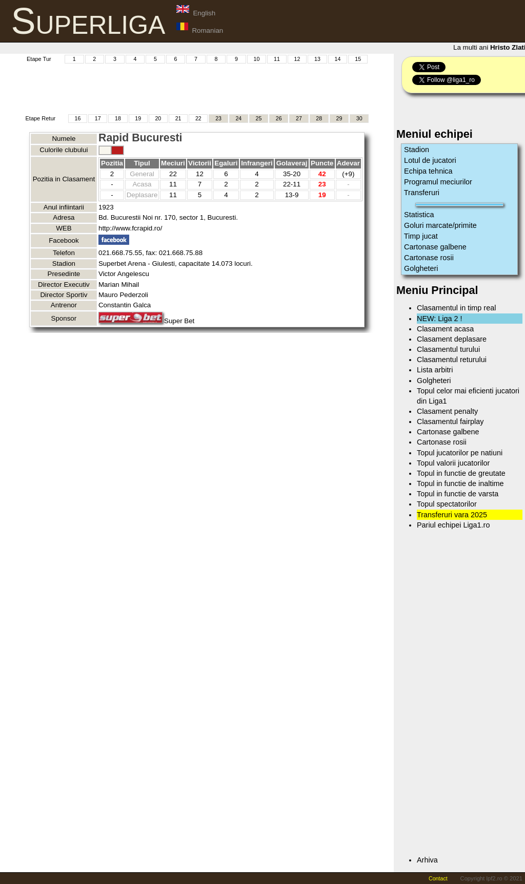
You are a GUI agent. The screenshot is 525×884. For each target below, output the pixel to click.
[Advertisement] (196, 88)
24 (238, 118)
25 (259, 118)
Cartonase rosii (429, 258)
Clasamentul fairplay (450, 421)
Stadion (416, 149)
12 (297, 59)
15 (358, 59)
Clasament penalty (447, 411)
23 (218, 118)
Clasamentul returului (452, 359)
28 (319, 118)
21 (178, 118)
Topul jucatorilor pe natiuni (459, 453)
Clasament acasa (445, 329)
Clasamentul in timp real (456, 308)
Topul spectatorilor (447, 504)
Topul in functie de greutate (461, 473)
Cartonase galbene (435, 247)
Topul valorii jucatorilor (453, 463)
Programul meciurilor (438, 182)
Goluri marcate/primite (440, 225)
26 (279, 118)
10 (257, 59)
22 (198, 118)
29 (339, 118)
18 (118, 118)
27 (299, 118)
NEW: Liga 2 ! (439, 318)
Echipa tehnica (428, 171)
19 (138, 118)
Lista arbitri (435, 370)
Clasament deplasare (452, 339)
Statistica (419, 215)
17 (98, 118)
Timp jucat (421, 236)
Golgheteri (421, 268)
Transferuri (421, 192)
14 (338, 59)
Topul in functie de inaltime (460, 483)
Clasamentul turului (448, 349)
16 (78, 118)
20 (158, 118)
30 (359, 118)
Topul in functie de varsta (457, 494)
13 (317, 59)
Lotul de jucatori (430, 160)
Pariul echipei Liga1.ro (453, 525)
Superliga (88, 21)
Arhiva (427, 860)
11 (277, 59)
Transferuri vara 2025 (452, 515)
